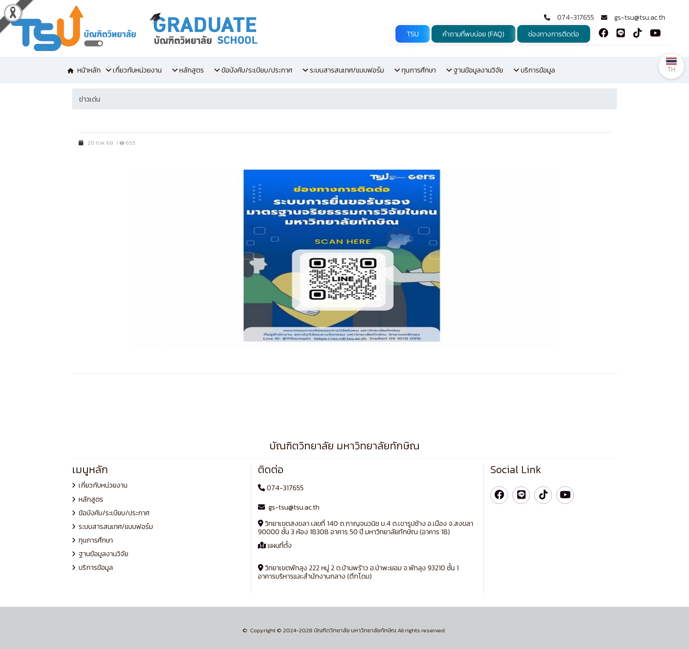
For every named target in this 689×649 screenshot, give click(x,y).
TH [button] (671, 65)
